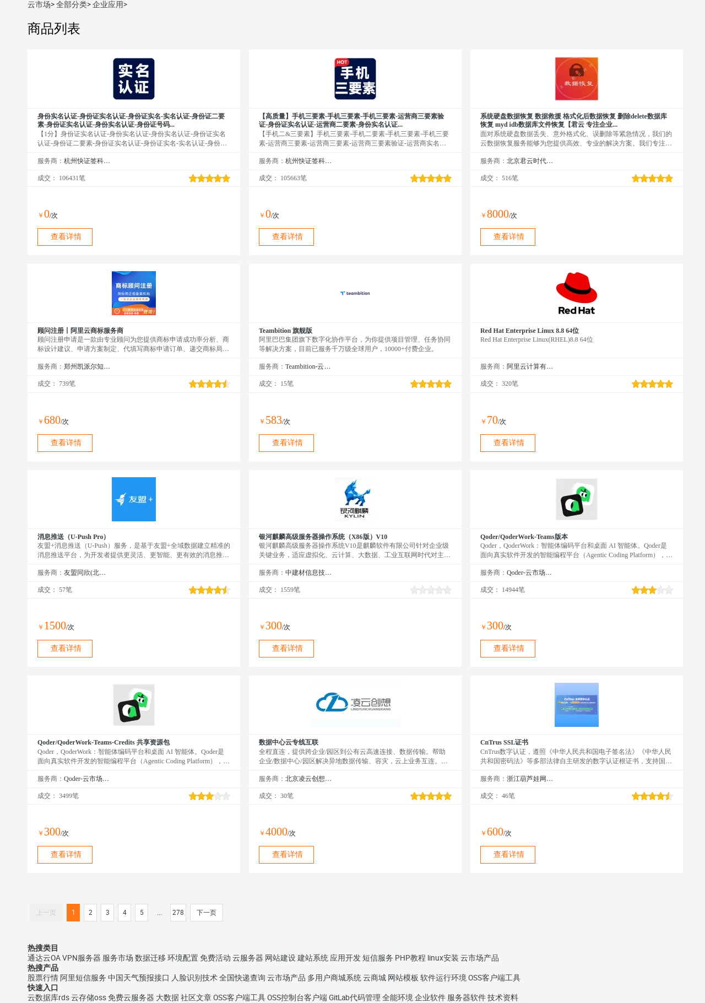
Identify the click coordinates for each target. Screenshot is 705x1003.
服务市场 (117, 957)
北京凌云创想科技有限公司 (308, 779)
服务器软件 (466, 997)
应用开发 (345, 957)
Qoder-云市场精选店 (530, 572)
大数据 (167, 997)
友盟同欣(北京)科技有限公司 (87, 572)
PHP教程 (410, 957)
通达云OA (44, 957)
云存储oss (88, 997)
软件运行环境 (443, 977)
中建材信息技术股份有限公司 (308, 572)
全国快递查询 (242, 977)
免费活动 (215, 957)
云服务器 (247, 957)
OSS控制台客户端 (297, 997)
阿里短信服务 (83, 977)
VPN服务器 (81, 957)
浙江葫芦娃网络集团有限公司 (530, 779)
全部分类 (71, 4)
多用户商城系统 (334, 977)
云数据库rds (48, 997)
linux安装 (443, 957)
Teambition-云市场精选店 (308, 366)
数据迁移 (150, 957)
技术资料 (502, 997)
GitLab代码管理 (355, 997)
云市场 (39, 4)
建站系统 (312, 957)
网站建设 (280, 957)
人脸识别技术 (194, 977)
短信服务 (377, 957)
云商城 (374, 977)
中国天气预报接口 (139, 977)
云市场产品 (479, 957)
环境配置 (182, 957)
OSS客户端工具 (494, 977)
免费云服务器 (131, 997)
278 (178, 912)
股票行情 (43, 977)
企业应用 (108, 4)
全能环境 (397, 997)
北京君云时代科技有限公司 (530, 161)
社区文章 (196, 997)
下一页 (206, 912)
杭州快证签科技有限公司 (87, 161)
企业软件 (430, 997)
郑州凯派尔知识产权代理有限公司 (87, 366)
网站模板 (403, 977)
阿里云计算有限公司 (530, 366)
